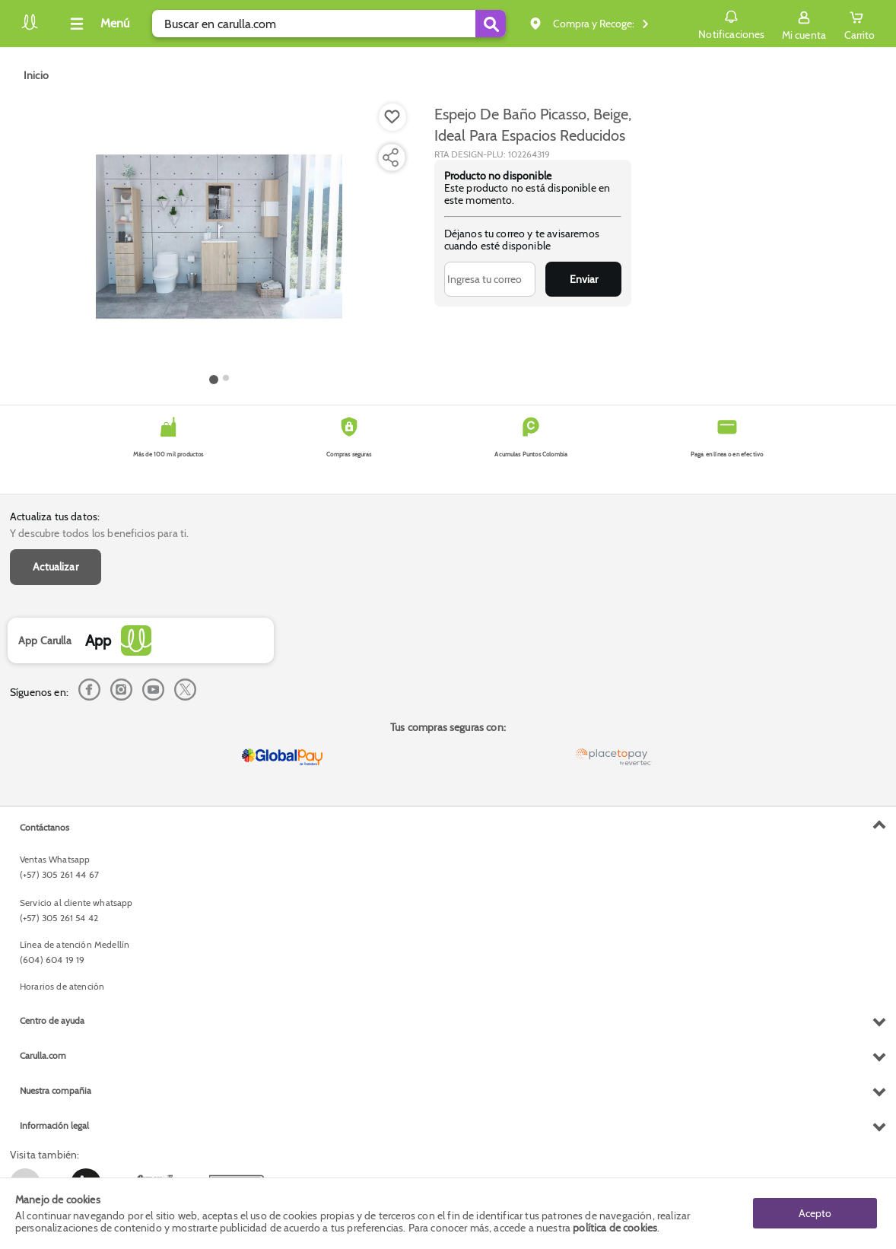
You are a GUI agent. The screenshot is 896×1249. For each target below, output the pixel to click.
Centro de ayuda (52, 1020)
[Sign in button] (804, 24)
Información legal (54, 1125)
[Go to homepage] (36, 75)
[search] (329, 23)
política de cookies (615, 1228)
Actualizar (55, 567)
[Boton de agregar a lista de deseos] (392, 117)
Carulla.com (43, 1055)
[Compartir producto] (390, 157)
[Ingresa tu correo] (490, 279)
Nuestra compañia (55, 1090)
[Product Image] (219, 236)
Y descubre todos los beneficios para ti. (99, 533)
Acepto (815, 1213)
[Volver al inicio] (30, 28)
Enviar (584, 279)
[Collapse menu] (97, 23)
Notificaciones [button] (731, 22)
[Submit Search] (490, 23)
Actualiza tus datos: (55, 516)
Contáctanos (44, 827)
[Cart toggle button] (859, 24)
